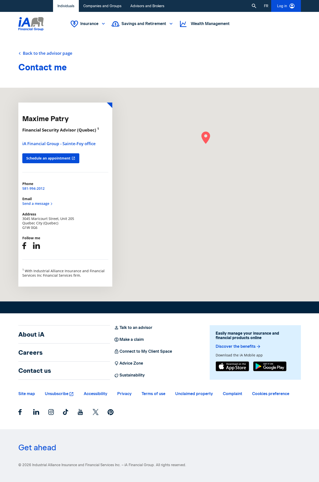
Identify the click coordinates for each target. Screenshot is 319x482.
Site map (26, 393)
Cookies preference (270, 393)
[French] (266, 6)
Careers (30, 352)
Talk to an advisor (133, 327)
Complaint (232, 393)
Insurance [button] (88, 24)
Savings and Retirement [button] (142, 24)
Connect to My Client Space (143, 351)
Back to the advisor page (45, 53)
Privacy (124, 393)
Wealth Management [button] (204, 24)
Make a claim (129, 339)
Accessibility (95, 393)
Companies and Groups (102, 6)
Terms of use (153, 393)
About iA (31, 334)
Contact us (34, 370)
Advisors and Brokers (147, 6)
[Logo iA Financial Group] (31, 24)
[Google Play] (270, 366)
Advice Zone (128, 363)
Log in (286, 6)
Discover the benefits (238, 346)
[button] (254, 6)
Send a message (37, 203)
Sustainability (129, 375)
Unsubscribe (56, 393)
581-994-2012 (33, 188)
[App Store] (232, 366)
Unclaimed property (194, 393)
